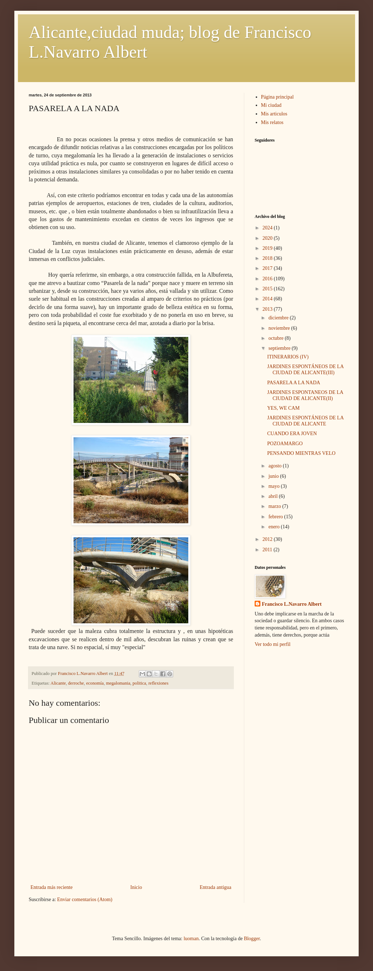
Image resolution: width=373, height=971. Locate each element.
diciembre (278, 317)
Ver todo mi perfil (273, 644)
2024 (268, 227)
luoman (191, 938)
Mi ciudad (271, 105)
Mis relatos (272, 122)
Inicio (136, 887)
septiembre (280, 348)
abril (273, 496)
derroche (76, 683)
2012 (268, 539)
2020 (268, 238)
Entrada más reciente (51, 887)
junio (274, 476)
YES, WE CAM (283, 408)
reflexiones (158, 683)
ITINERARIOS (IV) (287, 357)
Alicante (58, 683)
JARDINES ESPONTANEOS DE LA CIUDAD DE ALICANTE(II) (305, 395)
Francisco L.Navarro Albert (292, 604)
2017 (268, 268)
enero (274, 526)
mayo (274, 486)
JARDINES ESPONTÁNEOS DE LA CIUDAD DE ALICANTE (305, 421)
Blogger (252, 938)
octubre (276, 338)
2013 (268, 309)
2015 (268, 288)
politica (139, 683)
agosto (275, 465)
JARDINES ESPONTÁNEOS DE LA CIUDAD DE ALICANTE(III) (305, 369)
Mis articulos (274, 113)
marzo (275, 506)
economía (95, 683)
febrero (276, 516)
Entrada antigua (215, 887)
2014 (268, 298)
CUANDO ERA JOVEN (292, 433)
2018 (268, 258)
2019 (268, 248)
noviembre (279, 328)
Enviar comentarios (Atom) (84, 899)
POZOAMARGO (285, 443)
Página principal (277, 97)
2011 (268, 549)
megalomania (118, 683)
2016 (268, 278)
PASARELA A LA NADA (293, 382)
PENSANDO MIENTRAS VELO (301, 453)
